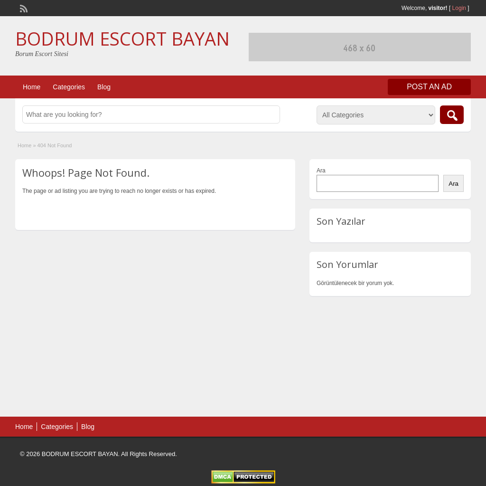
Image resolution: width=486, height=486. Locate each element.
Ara (321, 170)
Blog (104, 87)
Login (459, 8)
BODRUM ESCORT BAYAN (122, 38)
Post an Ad (429, 87)
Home (31, 87)
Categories (69, 87)
